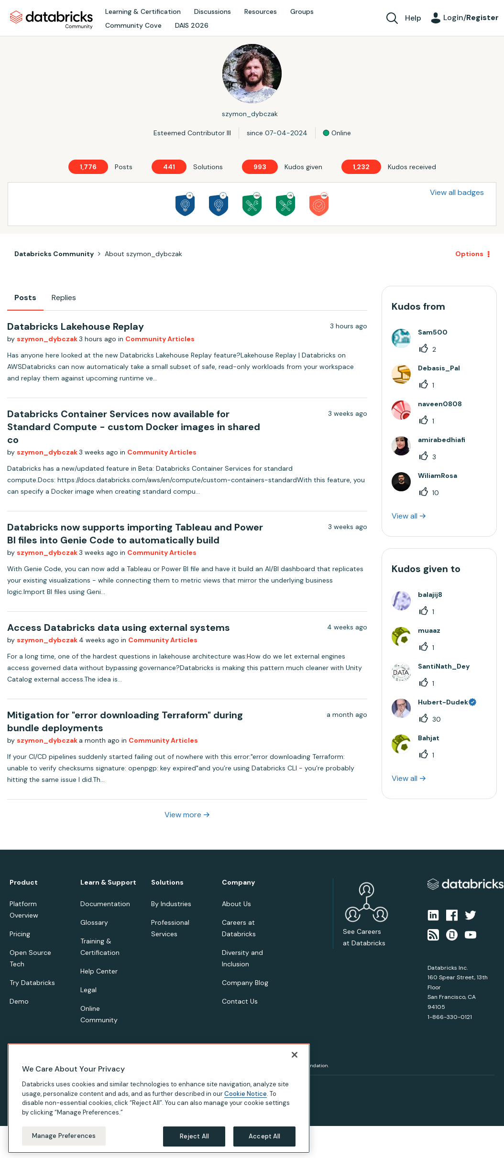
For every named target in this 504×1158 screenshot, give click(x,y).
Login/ (471, 17)
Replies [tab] (64, 297)
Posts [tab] (25, 297)
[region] (159, 1098)
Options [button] (469, 253)
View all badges (457, 192)
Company (238, 882)
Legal (88, 989)
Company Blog (245, 982)
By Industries (171, 903)
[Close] (294, 1054)
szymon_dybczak (48, 339)
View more (182, 815)
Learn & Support (108, 882)
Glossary (94, 922)
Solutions (167, 882)
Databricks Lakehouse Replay (75, 326)
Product (24, 882)
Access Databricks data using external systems (118, 627)
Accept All (264, 1136)
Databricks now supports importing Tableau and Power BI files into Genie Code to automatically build (135, 533)
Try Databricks (32, 982)
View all (404, 516)
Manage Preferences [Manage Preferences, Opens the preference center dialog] (64, 1136)
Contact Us (240, 1001)
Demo (19, 1001)
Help (413, 18)
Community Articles (160, 339)
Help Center (99, 971)
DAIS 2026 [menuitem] (191, 25)
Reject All (194, 1136)
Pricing (20, 934)
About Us (236, 903)
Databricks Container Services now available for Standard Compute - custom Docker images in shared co (133, 427)
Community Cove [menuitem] (133, 25)
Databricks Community (51, 20)
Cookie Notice (245, 1094)
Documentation (105, 903)
